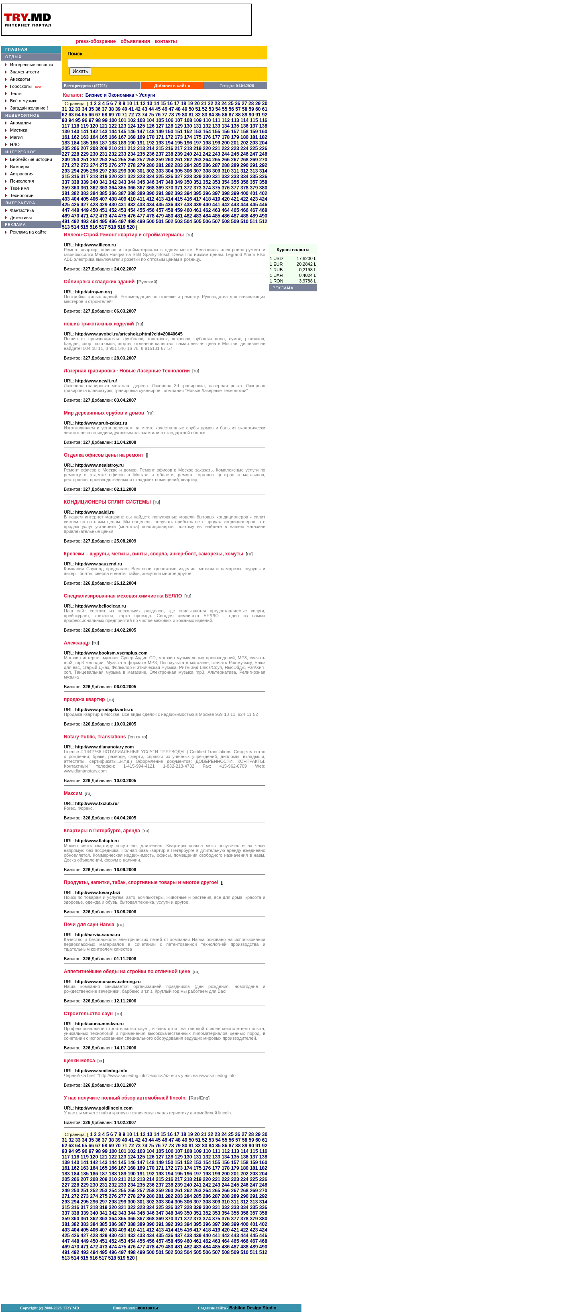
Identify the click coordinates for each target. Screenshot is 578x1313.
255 (122, 160)
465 (235, 210)
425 (66, 204)
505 (197, 221)
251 (85, 160)
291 (254, 165)
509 (235, 221)
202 (244, 143)
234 (132, 154)
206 (75, 148)
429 (104, 204)
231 (104, 154)
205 (66, 148)
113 (235, 120)
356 (244, 182)
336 (263, 176)
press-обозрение (96, 41)
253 (104, 160)
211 (122, 148)
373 (197, 188)
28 (251, 103)
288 (226, 165)
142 (94, 131)
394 (188, 193)
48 (178, 109)
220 (207, 148)
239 (179, 154)
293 (66, 171)
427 (85, 204)
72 (131, 115)
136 (244, 126)
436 (169, 204)
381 (66, 193)
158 (244, 131)
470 (75, 216)
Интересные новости (31, 64)
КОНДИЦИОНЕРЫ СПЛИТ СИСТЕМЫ (107, 502)
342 (113, 182)
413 (160, 199)
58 (244, 109)
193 (160, 143)
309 (216, 171)
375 (216, 188)
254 (113, 160)
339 (85, 182)
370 (169, 188)
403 (66, 199)
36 (97, 109)
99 (105, 120)
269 (254, 160)
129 (179, 126)
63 (71, 115)
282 (169, 165)
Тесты (16, 93)
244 (226, 154)
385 (104, 193)
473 (104, 216)
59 (251, 109)
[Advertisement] (293, 124)
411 (141, 199)
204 (263, 143)
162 (75, 137)
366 (132, 188)
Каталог (72, 95)
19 (190, 103)
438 (188, 204)
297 (104, 171)
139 (66, 131)
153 (197, 131)
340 (94, 182)
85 (217, 115)
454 (132, 210)
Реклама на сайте (28, 232)
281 (160, 165)
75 (151, 115)
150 (169, 131)
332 (226, 176)
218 (188, 148)
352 (207, 182)
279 (141, 165)
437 (179, 204)
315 (66, 176)
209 (104, 148)
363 (104, 188)
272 (75, 165)
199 (216, 143)
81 (191, 115)
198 (207, 143)
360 (75, 188)
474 (113, 216)
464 (226, 210)
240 (188, 154)
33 (77, 109)
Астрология (22, 173)
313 (254, 171)
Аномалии (20, 122)
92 (264, 115)
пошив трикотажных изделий (99, 324)
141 (85, 131)
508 (226, 221)
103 (141, 120)
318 (94, 176)
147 (141, 131)
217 (179, 148)
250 (75, 160)
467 (254, 210)
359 (66, 188)
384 (94, 193)
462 (207, 210)
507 (216, 221)
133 (216, 126)
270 (263, 160)
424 (263, 199)
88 (237, 115)
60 (258, 109)
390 (151, 193)
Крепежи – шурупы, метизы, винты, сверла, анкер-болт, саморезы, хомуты (153, 554)
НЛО (15, 144)
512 (263, 221)
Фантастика (22, 210)
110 (207, 120)
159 (254, 131)
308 (207, 171)
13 (149, 103)
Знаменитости (24, 71)
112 (226, 120)
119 (85, 126)
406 (94, 199)
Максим (73, 793)
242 (207, 154)
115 (254, 120)
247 (254, 154)
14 (156, 103)
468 (263, 210)
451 (104, 210)
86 (224, 115)
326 (169, 176)
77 (164, 115)
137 (254, 126)
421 (235, 199)
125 (141, 126)
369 (160, 188)
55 (224, 109)
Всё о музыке (23, 100)
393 (179, 193)
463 (216, 210)
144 (113, 131)
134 (226, 126)
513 (66, 227)
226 (263, 148)
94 (71, 120)
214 (151, 148)
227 (66, 154)
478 (151, 216)
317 (85, 176)
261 (179, 160)
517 (103, 227)
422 (244, 199)
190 (132, 143)
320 (113, 176)
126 (151, 126)
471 (85, 216)
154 (207, 131)
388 (132, 193)
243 (216, 154)
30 (264, 103)
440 (207, 204)
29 (258, 103)
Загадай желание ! (29, 108)
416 (188, 199)
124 (132, 126)
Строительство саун (88, 1013)
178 (226, 137)
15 (163, 103)
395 (197, 193)
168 (132, 137)
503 (179, 221)
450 (94, 210)
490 (263, 216)
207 (85, 148)
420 (226, 199)
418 (207, 199)
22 (210, 103)
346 (151, 182)
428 (94, 204)
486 (226, 216)
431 (122, 204)
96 (84, 120)
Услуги (147, 95)
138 (263, 126)
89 (244, 115)
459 (179, 210)
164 (94, 137)
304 (169, 171)
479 (160, 216)
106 (169, 120)
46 (164, 109)
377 (235, 188)
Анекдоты (20, 79)
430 (113, 204)
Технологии (21, 195)
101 (122, 120)
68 (104, 115)
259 (160, 160)
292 (263, 165)
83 (204, 115)
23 (217, 103)
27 (244, 103)
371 (179, 188)
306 (188, 171)
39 (117, 109)
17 (176, 103)
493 (85, 221)
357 (254, 182)
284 (188, 165)
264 (207, 160)
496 (113, 221)
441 (216, 204)
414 (169, 199)
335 (254, 176)
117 (66, 126)
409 (122, 199)
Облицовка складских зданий (99, 282)
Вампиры (19, 166)
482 (188, 216)
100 (113, 120)
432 (132, 204)
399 (235, 193)
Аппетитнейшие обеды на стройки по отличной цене (127, 971)
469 (66, 216)
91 (258, 115)
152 (188, 131)
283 (179, 165)
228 (75, 154)
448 (75, 210)
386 (113, 193)
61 (264, 109)
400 (244, 193)
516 (94, 227)
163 (85, 137)
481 (179, 216)
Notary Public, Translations (95, 737)
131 (197, 126)
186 (94, 143)
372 (188, 188)
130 (188, 126)
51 (198, 109)
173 (179, 137)
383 (85, 193)
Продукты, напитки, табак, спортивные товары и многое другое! (141, 882)
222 (226, 148)
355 (235, 182)
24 (224, 103)
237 (160, 154)
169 (141, 137)
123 (122, 126)
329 (197, 176)
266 (226, 160)
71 (124, 115)
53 (211, 109)
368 (151, 188)
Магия (16, 137)
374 (207, 188)
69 (111, 115)
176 (207, 137)
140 (75, 131)
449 (85, 210)
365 (122, 188)
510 (244, 221)
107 (179, 120)
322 (132, 176)
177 (216, 137)
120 (94, 126)
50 (191, 109)
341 (104, 182)
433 (141, 204)
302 (151, 171)
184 (75, 143)
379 (254, 188)
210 (113, 148)
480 (169, 216)
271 (66, 165)
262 (188, 160)
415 (179, 199)
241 (197, 154)
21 (203, 103)
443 (235, 204)
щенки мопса (79, 1060)
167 (122, 137)
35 (91, 109)
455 (141, 210)
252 (94, 160)
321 (122, 176)
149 (160, 131)
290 (244, 165)
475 (122, 216)
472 (94, 216)
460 (188, 210)
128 (169, 126)
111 (216, 120)
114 (244, 120)
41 (131, 109)
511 (254, 221)
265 (216, 160)
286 (207, 165)
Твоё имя (19, 188)
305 (179, 171)
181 (254, 137)
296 (94, 171)
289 (235, 165)
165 (104, 137)
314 (263, 171)
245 (235, 154)
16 (170, 103)
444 (244, 204)
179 (235, 137)
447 (66, 210)
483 (197, 216)
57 (237, 109)
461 (197, 210)
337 (66, 182)
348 (169, 182)
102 (132, 120)
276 (113, 165)
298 (113, 171)
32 (71, 109)
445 (254, 204)
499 (141, 221)
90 (251, 115)
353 (216, 182)
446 (263, 204)
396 (207, 193)
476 (132, 216)
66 (91, 115)
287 (216, 165)
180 (244, 137)
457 (160, 210)
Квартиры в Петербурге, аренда (102, 830)
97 (91, 120)
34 (84, 109)
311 (235, 171)
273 (85, 165)
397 (216, 193)
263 (197, 160)
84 (211, 115)
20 (196, 103)
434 (151, 204)
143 (104, 131)
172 (169, 137)
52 (204, 109)
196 (188, 143)
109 (197, 120)
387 (122, 193)
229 (85, 154)
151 (179, 131)
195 (179, 143)
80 (184, 115)
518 (112, 227)
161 (66, 137)
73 (137, 115)
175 (197, 137)
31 (64, 109)
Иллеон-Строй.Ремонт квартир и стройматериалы (124, 235)
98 (98, 120)
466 (244, 210)
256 (132, 160)
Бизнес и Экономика (109, 95)
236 (151, 154)
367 (141, 188)
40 (124, 109)
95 (78, 120)
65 (84, 115)
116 (263, 120)
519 (122, 227)
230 (94, 154)
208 (94, 148)
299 (122, 171)
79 (178, 115)
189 (122, 143)
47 (171, 109)
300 (132, 171)
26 (237, 103)
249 (66, 160)
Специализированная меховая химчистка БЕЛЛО (123, 596)
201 (235, 143)
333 (235, 176)
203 (254, 143)
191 (141, 143)
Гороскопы (21, 86)
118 (75, 126)
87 (231, 115)
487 (235, 216)
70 (117, 115)
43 (144, 109)
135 (235, 126)
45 (158, 109)
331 (216, 176)
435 (160, 204)
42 (137, 109)
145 (122, 131)
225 (254, 148)
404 (75, 199)
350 (188, 182)
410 (132, 199)
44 (151, 109)
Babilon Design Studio (252, 1307)
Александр (77, 643)
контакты (166, 41)
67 (97, 115)
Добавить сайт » (172, 85)
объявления (135, 41)
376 (226, 188)
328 (188, 176)
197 (197, 143)
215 (160, 148)
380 (263, 188)
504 (188, 221)
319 (104, 176)
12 (142, 103)
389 (141, 193)
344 (132, 182)
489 (254, 216)
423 (254, 199)
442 (226, 204)
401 (254, 193)
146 (132, 131)
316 (75, 176)
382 (75, 193)
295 (85, 171)
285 (197, 165)
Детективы (21, 217)
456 (151, 210)
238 (169, 154)
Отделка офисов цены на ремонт (103, 455)
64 (77, 115)
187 (104, 143)
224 (244, 148)
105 (160, 120)
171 (160, 137)
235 (141, 154)
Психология (22, 181)
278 (132, 165)
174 (188, 137)
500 (151, 221)
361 (85, 188)
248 (263, 154)
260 (169, 160)
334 (244, 176)
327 (179, 176)
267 (235, 160)
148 (151, 131)
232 (113, 154)
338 (75, 182)
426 (75, 204)
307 (197, 171)
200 (226, 143)
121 (104, 126)
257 (141, 160)
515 (84, 227)
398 (226, 193)
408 (113, 199)
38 (111, 109)
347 (160, 182)
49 (184, 109)
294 (75, 171)
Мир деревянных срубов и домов (104, 413)
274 (94, 165)
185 (85, 143)
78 (171, 115)
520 (131, 227)
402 (263, 193)
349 (179, 182)
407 (104, 199)
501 (160, 221)
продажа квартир (84, 699)
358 (263, 182)
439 (197, 204)
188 (113, 143)
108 (188, 120)
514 (75, 227)
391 (160, 193)
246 (244, 154)
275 (104, 165)
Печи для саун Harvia (89, 924)
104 (151, 120)
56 (231, 109)
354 (226, 182)
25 (231, 103)
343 (122, 182)
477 (141, 216)
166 (113, 137)
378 (244, 188)
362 (94, 188)
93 (64, 120)
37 (104, 109)
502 (169, 221)
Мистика (18, 130)
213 (141, 148)
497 (122, 221)
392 (169, 193)
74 (144, 115)
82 (198, 115)
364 (113, 188)
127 (160, 126)
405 (85, 199)
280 (151, 165)
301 (141, 171)
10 (129, 103)
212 (132, 148)
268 (244, 160)
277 (122, 165)
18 (183, 103)
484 (207, 216)
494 (94, 221)
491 (66, 221)
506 (207, 221)
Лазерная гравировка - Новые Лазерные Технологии (127, 371)
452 (113, 210)
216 (169, 148)
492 (75, 221)
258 (151, 160)
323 (141, 176)
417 (197, 199)
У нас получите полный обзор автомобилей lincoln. (125, 1098)
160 (263, 131)
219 (197, 148)
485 (216, 216)
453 (122, 210)
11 (135, 103)
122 (113, 126)
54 (217, 109)
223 (235, 148)
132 (207, 126)
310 (226, 171)
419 (216, 199)
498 (132, 221)
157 (235, 131)
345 (141, 182)
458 (169, 210)
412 (151, 199)
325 (160, 176)
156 (226, 131)
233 (122, 154)
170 (151, 137)
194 (169, 143)
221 (216, 148)
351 (197, 182)
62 (64, 115)
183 (66, 143)
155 (216, 131)
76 (158, 115)
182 (263, 137)
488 (244, 216)
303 (160, 171)
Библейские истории (31, 159)
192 (151, 143)
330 (207, 176)
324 (151, 176)
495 (104, 221)
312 (244, 171)
